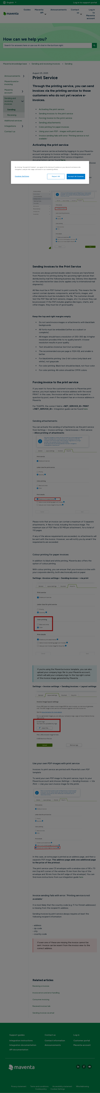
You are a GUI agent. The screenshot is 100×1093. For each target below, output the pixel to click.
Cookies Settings (22, 176)
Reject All (56, 176)
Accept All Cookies (76, 176)
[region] (50, 172)
